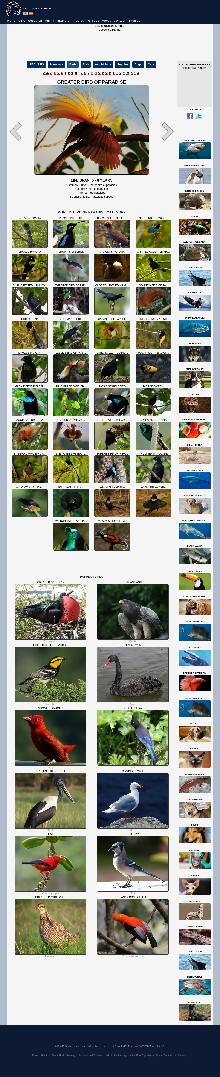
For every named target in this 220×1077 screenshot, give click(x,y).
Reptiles (122, 64)
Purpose (93, 20)
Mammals (56, 64)
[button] (19, 131)
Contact (119, 20)
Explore (64, 20)
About (106, 20)
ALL (46, 72)
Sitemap (134, 20)
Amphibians (103, 64)
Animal (50, 20)
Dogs (138, 64)
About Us (45, 1055)
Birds (72, 64)
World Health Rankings (64, 1055)
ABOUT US (36, 64)
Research (35, 20)
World (11, 20)
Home (35, 1055)
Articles (78, 20)
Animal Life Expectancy (141, 1055)
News (159, 1055)
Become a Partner (110, 29)
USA (21, 20)
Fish (86, 64)
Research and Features (90, 1055)
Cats (151, 64)
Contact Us (170, 1055)
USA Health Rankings (116, 1055)
